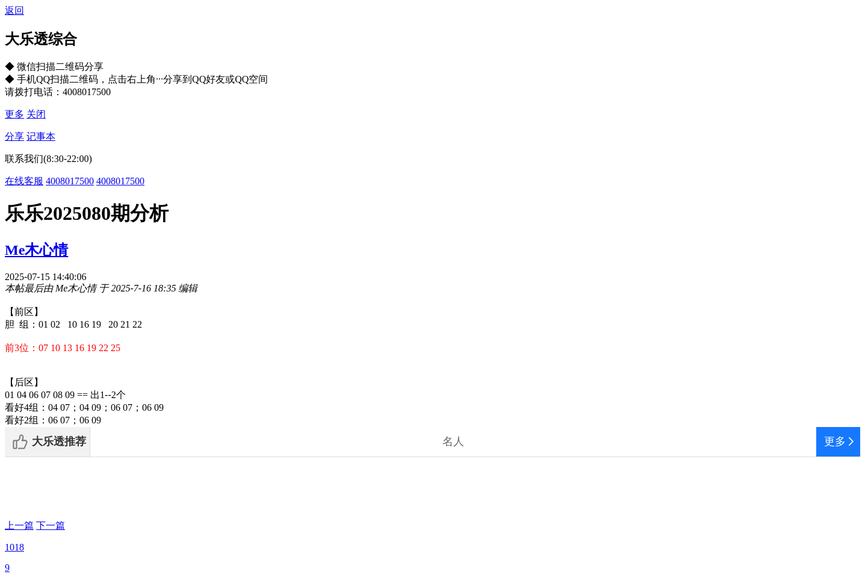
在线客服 (24, 181)
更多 (14, 114)
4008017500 (70, 181)
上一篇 (19, 525)
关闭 (36, 114)
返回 (14, 10)
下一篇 (50, 525)
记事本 (40, 136)
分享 (14, 136)
